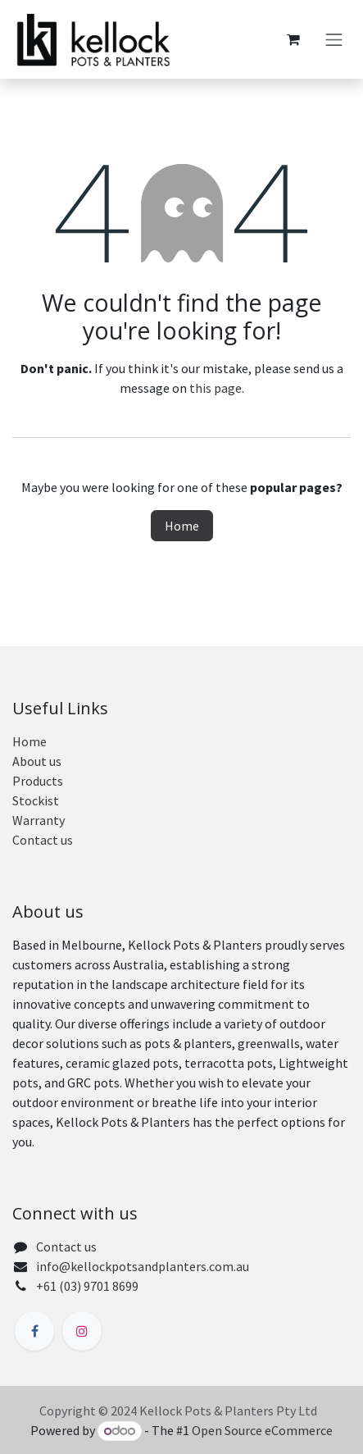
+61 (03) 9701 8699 (87, 1286)
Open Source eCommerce (262, 1430)
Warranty (38, 820)
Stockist (35, 800)
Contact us (42, 840)
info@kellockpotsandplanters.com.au (142, 1266)
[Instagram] (82, 1331)
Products (37, 781)
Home (182, 525)
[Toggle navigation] (334, 39)
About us (36, 761)
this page (215, 388)
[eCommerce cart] (293, 39)
